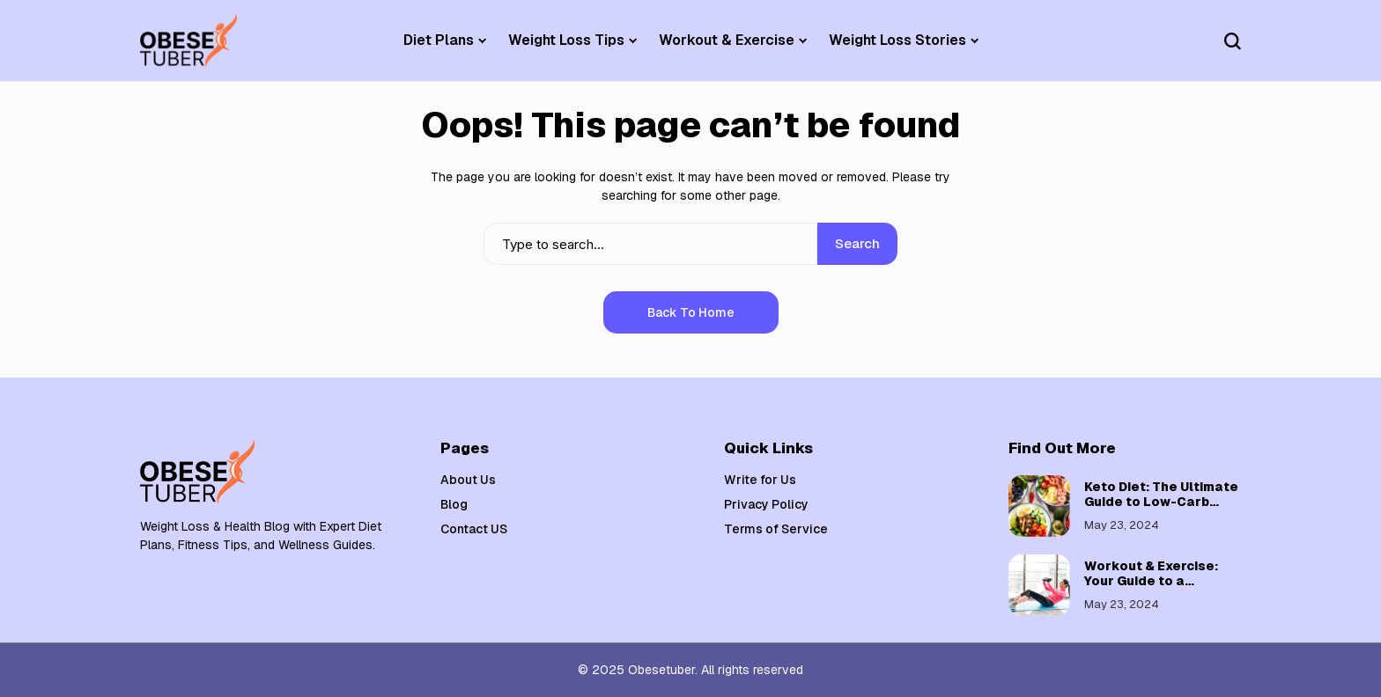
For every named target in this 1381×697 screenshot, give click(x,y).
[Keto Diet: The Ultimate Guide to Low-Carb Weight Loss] (1039, 506)
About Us (468, 480)
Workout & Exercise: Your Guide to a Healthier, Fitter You (1151, 581)
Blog (454, 504)
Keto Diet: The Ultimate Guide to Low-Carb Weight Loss (1161, 502)
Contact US (473, 529)
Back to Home (691, 312)
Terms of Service (776, 529)
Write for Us (760, 480)
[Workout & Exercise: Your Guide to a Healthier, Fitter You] (1039, 585)
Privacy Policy (766, 504)
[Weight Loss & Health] (188, 40)
